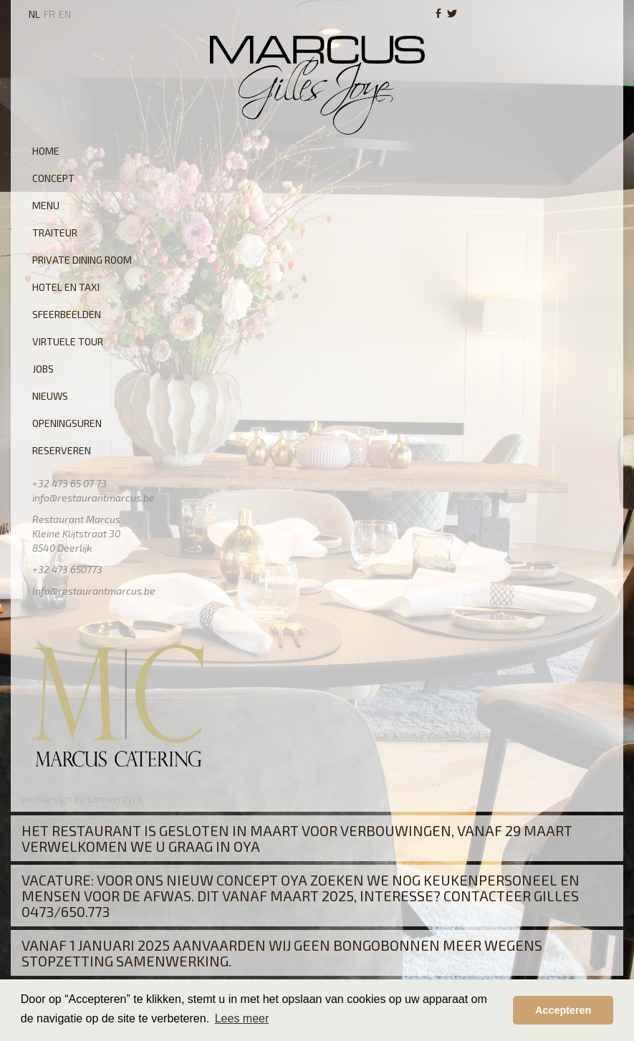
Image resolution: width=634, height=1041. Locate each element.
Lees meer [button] (242, 1018)
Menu (45, 205)
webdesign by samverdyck (82, 798)
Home (45, 151)
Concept (53, 178)
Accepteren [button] (563, 1010)
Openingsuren (67, 423)
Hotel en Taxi (66, 287)
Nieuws (50, 396)
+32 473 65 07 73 (69, 483)
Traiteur (54, 232)
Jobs (43, 369)
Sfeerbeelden (66, 314)
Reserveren (61, 450)
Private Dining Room (82, 260)
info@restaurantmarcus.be (93, 497)
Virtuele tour (67, 341)
